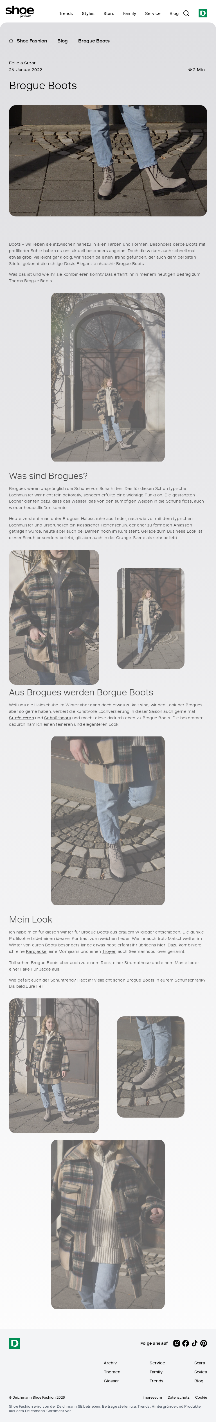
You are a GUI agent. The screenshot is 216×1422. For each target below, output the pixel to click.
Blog (174, 13)
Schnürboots (57, 717)
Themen (112, 1372)
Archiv (110, 1363)
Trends (66, 13)
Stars (109, 13)
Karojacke (36, 951)
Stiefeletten (21, 717)
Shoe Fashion (32, 40)
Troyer (109, 951)
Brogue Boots (94, 40)
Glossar (111, 1381)
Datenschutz (179, 1397)
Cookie (201, 1397)
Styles (88, 13)
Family (130, 13)
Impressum (152, 1397)
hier (161, 945)
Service (153, 13)
